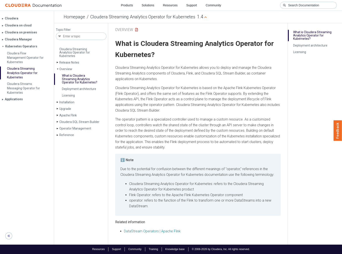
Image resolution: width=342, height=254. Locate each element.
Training (153, 249)
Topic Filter (63, 29)
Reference (66, 135)
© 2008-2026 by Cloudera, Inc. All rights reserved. (221, 249)
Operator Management (75, 128)
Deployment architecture (79, 89)
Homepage (74, 16)
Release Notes (69, 62)
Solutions (148, 5)
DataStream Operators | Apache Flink (152, 231)
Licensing (68, 95)
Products (127, 5)
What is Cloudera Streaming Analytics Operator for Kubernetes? (79, 79)
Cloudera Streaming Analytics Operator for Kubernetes (142, 16)
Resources (170, 5)
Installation (66, 102)
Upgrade (65, 109)
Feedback (338, 131)
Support (191, 5)
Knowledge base (175, 249)
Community (213, 5)
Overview (65, 69)
